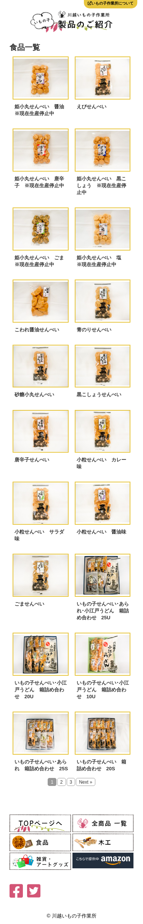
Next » (85, 782)
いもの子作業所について (110, 3)
